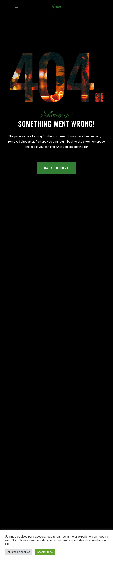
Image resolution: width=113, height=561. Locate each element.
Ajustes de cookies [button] (18, 551)
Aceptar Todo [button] (45, 551)
